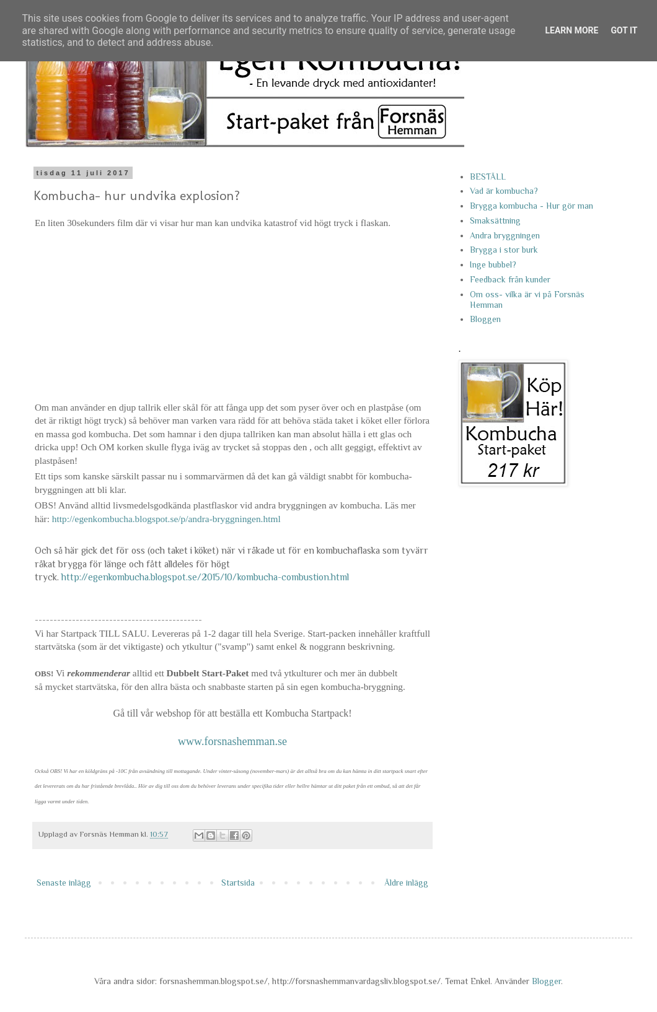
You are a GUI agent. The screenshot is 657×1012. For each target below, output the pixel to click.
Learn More (571, 30)
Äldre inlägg (406, 883)
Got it (624, 30)
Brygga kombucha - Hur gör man (531, 206)
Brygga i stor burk (504, 250)
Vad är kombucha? (504, 191)
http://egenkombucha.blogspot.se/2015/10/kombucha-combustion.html (205, 577)
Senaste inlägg (64, 883)
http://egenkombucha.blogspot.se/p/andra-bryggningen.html (166, 518)
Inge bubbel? (493, 264)
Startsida (238, 883)
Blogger (546, 981)
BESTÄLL (488, 176)
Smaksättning (495, 220)
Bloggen (485, 319)
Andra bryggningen (505, 235)
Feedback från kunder (510, 279)
